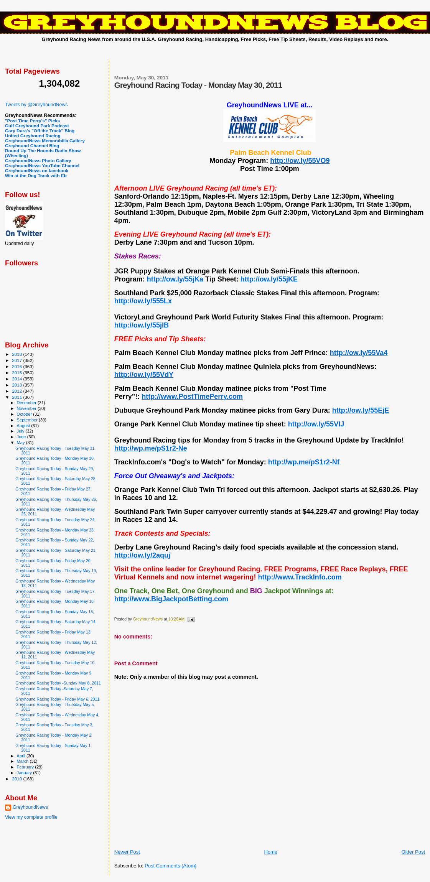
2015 (17, 372)
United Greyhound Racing (33, 135)
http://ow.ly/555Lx (143, 301)
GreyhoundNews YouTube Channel (42, 165)
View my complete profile (31, 817)
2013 (17, 384)
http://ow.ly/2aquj (142, 555)
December (27, 402)
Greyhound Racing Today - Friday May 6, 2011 (57, 699)
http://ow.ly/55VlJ (316, 424)
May (21, 442)
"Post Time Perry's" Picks (32, 120)
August (24, 425)
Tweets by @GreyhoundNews (36, 104)
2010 (17, 778)
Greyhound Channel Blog (32, 145)
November (27, 408)
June (22, 436)
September (28, 420)
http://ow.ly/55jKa (175, 279)
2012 (17, 390)
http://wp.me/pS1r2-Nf (303, 462)
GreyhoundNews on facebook (36, 170)
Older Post (413, 852)
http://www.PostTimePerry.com (192, 396)
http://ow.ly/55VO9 (300, 161)
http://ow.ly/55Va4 (358, 353)
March (23, 761)
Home (270, 852)
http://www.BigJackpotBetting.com (171, 599)
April (21, 756)
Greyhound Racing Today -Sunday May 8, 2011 (58, 683)
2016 (17, 366)
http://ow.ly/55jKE (269, 279)
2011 (17, 397)
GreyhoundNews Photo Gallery (38, 160)
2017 (17, 360)
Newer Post (127, 852)
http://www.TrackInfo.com (299, 577)
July (21, 431)
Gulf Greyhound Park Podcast (37, 125)
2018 (17, 354)
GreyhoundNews (30, 807)
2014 (17, 378)
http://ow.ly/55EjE (360, 410)
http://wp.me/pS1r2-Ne (150, 448)
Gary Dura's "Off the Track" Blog (39, 130)
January (25, 772)
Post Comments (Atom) (170, 866)
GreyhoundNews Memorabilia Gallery (45, 140)
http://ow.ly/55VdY (143, 374)
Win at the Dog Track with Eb (36, 175)
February (26, 767)
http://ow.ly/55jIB (141, 325)
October (25, 414)
